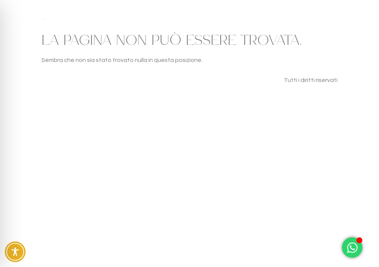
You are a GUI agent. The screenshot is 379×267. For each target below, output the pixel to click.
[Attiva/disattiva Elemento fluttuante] (352, 247)
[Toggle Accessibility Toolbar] (15, 251)
